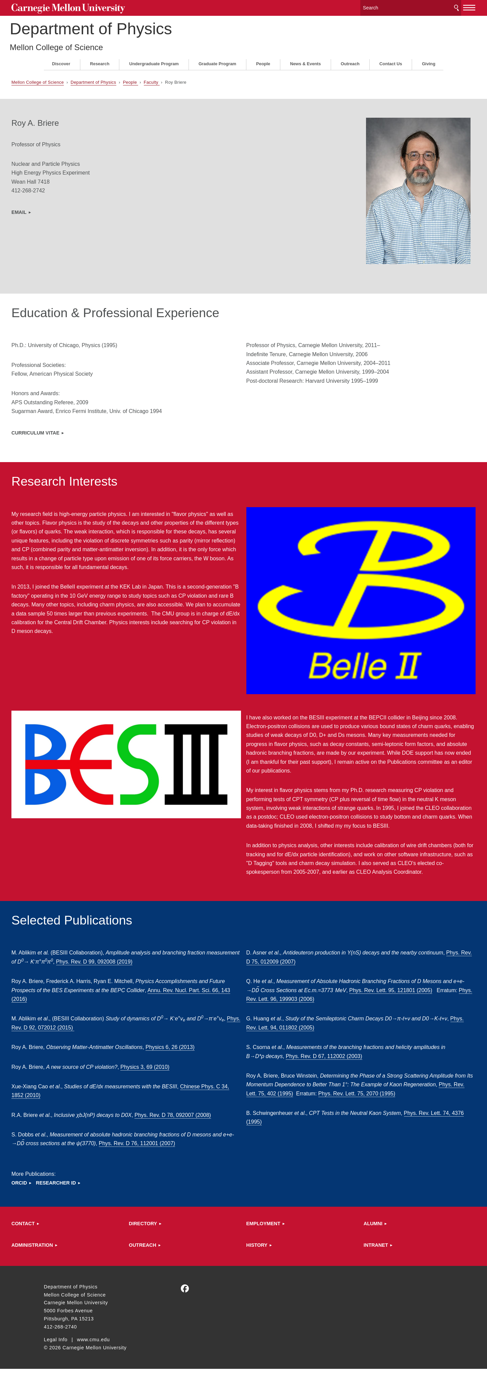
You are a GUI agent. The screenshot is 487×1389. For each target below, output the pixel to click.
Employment (263, 1243)
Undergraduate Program (153, 61)
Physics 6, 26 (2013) (202, 1049)
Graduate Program (217, 61)
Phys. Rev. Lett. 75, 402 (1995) (332, 1096)
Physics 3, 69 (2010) (177, 1069)
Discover (61, 61)
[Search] (379, 6)
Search (424, 6)
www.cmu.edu (93, 1359)
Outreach (350, 61)
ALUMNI (357, 1243)
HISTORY (257, 1265)
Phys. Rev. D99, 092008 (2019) (161, 964)
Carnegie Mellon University (94, 7)
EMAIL (51, 209)
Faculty (184, 79)
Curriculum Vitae (68, 430)
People (263, 61)
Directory (159, 1243)
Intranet (360, 1265)
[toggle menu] (437, 6)
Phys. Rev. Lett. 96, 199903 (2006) (329, 1001)
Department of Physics (125, 26)
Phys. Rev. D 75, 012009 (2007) (312, 964)
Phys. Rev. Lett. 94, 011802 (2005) (298, 1030)
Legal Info (55, 1359)
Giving (428, 61)
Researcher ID (88, 1203)
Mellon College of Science (90, 44)
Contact (55, 1243)
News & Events (305, 61)
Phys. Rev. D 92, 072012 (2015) (113, 1030)
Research (100, 61)
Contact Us (390, 61)
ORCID (51, 1203)
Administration (64, 1265)
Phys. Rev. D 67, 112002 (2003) (329, 1058)
